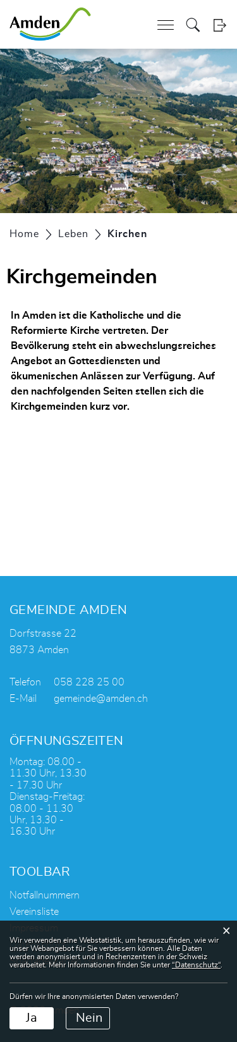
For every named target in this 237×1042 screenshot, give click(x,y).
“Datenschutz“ (196, 965)
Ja (31, 1018)
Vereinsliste (34, 912)
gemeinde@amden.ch (101, 699)
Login (220, 25)
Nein (89, 1018)
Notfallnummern (44, 895)
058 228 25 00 (89, 682)
